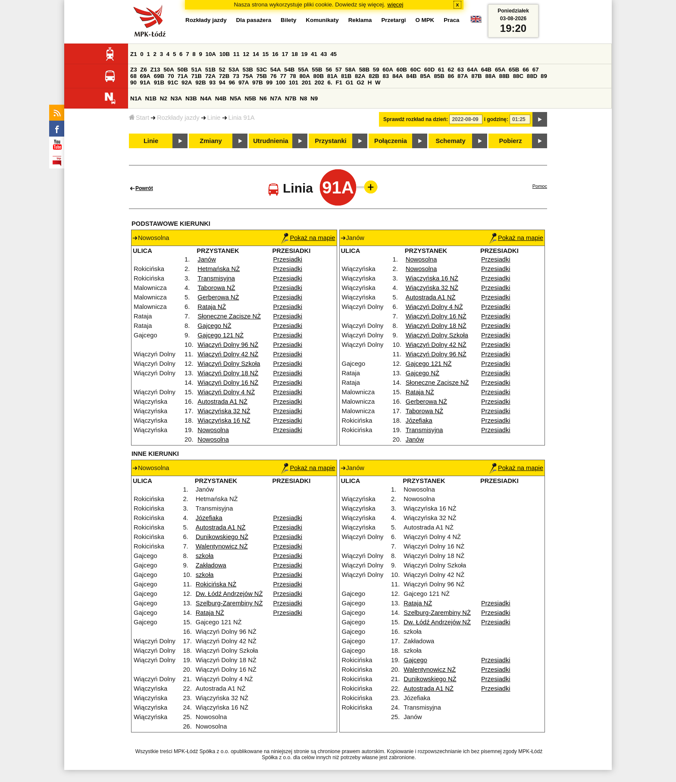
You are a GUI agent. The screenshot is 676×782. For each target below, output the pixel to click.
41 (314, 54)
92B (200, 82)
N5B (250, 98)
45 (333, 54)
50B (182, 69)
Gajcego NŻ (214, 325)
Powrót (144, 188)
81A (332, 76)
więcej (396, 4)
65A (500, 69)
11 (236, 54)
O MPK (425, 20)
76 (273, 76)
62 (451, 69)
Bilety (288, 20)
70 (171, 76)
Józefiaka (419, 420)
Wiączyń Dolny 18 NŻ (227, 373)
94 (222, 82)
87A (462, 76)
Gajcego (415, 660)
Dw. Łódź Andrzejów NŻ (229, 593)
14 (256, 54)
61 (441, 69)
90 (133, 82)
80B (318, 76)
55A (303, 69)
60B (402, 69)
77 (283, 76)
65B (514, 69)
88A (490, 76)
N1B (150, 98)
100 (280, 82)
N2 (163, 98)
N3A (176, 98)
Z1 (133, 54)
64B (486, 69)
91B (159, 82)
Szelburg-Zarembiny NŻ (229, 603)
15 (265, 54)
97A (243, 82)
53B (248, 69)
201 (306, 82)
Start (139, 117)
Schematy (450, 140)
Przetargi (393, 20)
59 (376, 69)
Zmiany (211, 140)
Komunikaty (322, 20)
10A (211, 54)
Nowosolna (213, 430)
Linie (214, 117)
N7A (276, 98)
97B (257, 82)
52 (222, 69)
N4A (206, 98)
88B (504, 76)
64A (472, 69)
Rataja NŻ (211, 306)
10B (224, 54)
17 (285, 54)
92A (187, 82)
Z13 (155, 69)
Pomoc (539, 186)
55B (317, 69)
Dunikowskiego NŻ (222, 536)
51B (210, 69)
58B (364, 69)
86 (451, 76)
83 (385, 76)
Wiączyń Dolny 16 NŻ (227, 382)
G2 (360, 82)
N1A (136, 98)
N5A (235, 98)
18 (294, 54)
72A (210, 76)
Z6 (143, 69)
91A (145, 82)
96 (231, 82)
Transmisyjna (216, 278)
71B (196, 76)
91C (173, 82)
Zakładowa (211, 565)
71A (182, 76)
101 (293, 82)
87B (476, 76)
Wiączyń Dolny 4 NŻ (226, 392)
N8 (303, 98)
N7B (291, 98)
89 (544, 76)
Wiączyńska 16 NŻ (223, 420)
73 (236, 76)
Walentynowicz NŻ (222, 546)
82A (360, 76)
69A (145, 76)
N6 (263, 98)
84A (397, 76)
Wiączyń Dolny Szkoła (228, 363)
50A (168, 69)
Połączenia (390, 140)
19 (304, 54)
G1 (350, 82)
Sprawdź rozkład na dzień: (415, 119)
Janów (206, 259)
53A (233, 69)
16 (275, 54)
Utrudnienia (270, 140)
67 (535, 69)
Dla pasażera (254, 20)
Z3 (133, 69)
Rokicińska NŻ (216, 584)
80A (304, 76)
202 (319, 82)
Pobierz (510, 140)
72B (224, 76)
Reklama (360, 20)
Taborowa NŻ (216, 287)
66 (526, 69)
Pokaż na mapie (308, 237)
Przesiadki (288, 259)
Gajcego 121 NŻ (220, 335)
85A (425, 76)
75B (262, 76)
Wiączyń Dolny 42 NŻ (227, 354)
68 (133, 76)
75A (248, 76)
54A (275, 69)
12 (246, 54)
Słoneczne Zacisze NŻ (229, 316)
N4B (221, 98)
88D (532, 76)
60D (429, 69)
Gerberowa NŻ (218, 297)
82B (374, 76)
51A (196, 69)
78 (293, 76)
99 (269, 82)
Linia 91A (241, 117)
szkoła (205, 555)
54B (289, 69)
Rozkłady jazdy (178, 117)
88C (518, 76)
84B (411, 76)
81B (346, 76)
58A (350, 69)
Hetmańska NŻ (218, 268)
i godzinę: (496, 119)
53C (262, 69)
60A (387, 69)
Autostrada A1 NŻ (222, 401)
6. (330, 82)
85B (439, 76)
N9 (314, 98)
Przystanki (330, 140)
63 (460, 69)
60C (415, 69)
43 (324, 54)
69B (159, 76)
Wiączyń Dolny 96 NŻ (227, 344)
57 (338, 69)
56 (328, 69)
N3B (191, 98)
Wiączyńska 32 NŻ (223, 411)
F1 (338, 82)
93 (212, 82)
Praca (451, 20)
